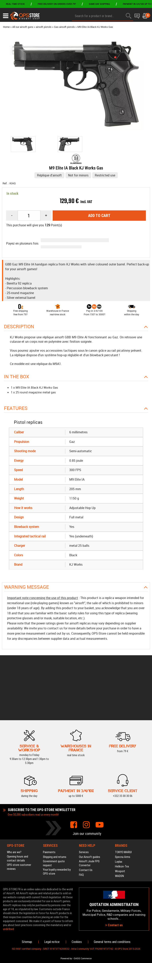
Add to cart (99, 215)
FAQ (81, 827)
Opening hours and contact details (17, 811)
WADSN (119, 828)
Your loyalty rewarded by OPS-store (57, 824)
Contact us (114, 901)
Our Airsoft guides (89, 809)
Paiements (49, 804)
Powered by (66, 958)
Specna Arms (122, 809)
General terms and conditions (112, 942)
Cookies (77, 942)
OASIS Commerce (83, 958)
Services (84, 804)
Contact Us (85, 822)
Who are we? (14, 804)
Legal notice (52, 942)
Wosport (120, 823)
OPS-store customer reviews (19, 819)
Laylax (118, 814)
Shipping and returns (54, 809)
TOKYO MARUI (123, 804)
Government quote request (54, 815)
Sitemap (27, 942)
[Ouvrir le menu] (5, 16)
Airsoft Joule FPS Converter (89, 815)
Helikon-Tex (122, 819)
